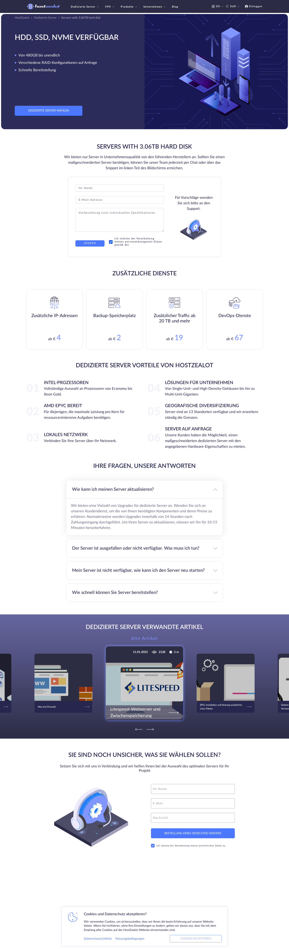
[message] (193, 818)
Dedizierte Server (85, 7)
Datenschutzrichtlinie (98, 938)
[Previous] (138, 729)
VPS (110, 7)
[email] (193, 803)
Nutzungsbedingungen (129, 938)
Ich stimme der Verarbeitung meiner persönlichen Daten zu (188, 845)
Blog (175, 7)
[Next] (150, 729)
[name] (193, 789)
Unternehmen (155, 7)
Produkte (129, 7)
